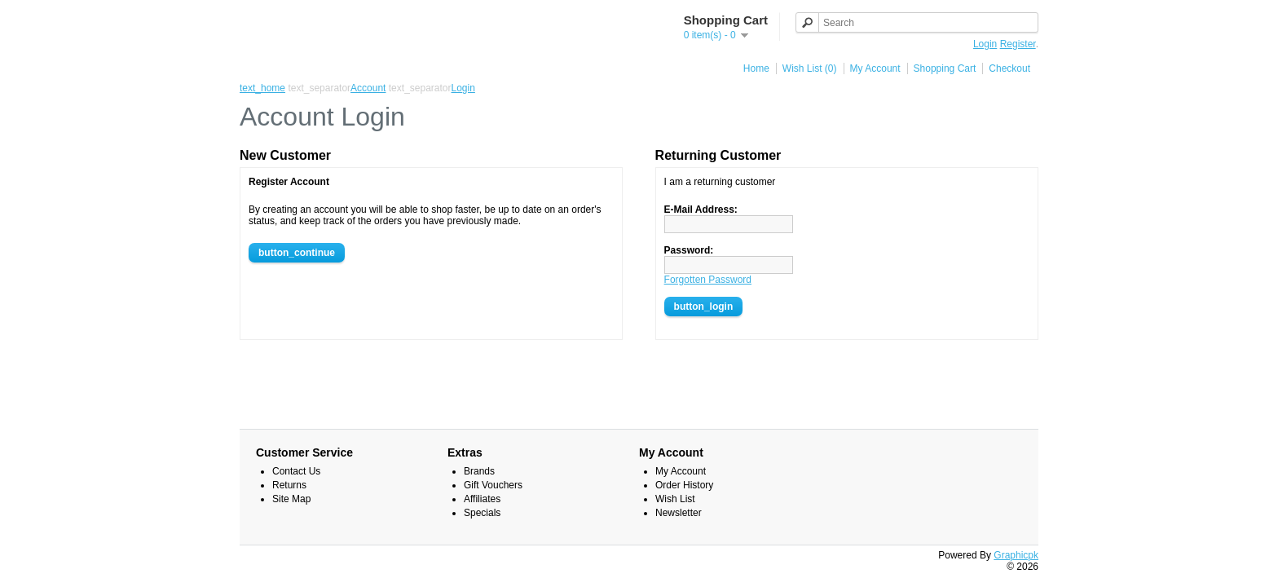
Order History (684, 485)
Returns (289, 485)
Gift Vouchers (493, 485)
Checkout (1009, 68)
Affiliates (482, 499)
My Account (875, 68)
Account (368, 88)
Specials (482, 513)
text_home (262, 88)
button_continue (296, 252)
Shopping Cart (945, 68)
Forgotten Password (707, 279)
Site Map (291, 499)
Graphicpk (1016, 555)
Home (756, 68)
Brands (479, 471)
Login (985, 44)
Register (1018, 44)
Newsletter (678, 513)
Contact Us (296, 471)
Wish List (675, 499)
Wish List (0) (809, 68)
